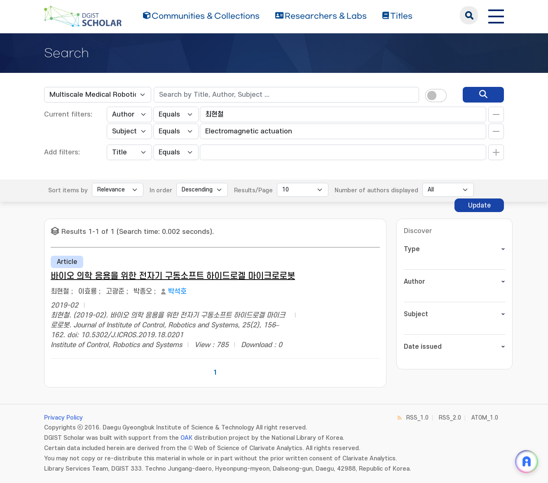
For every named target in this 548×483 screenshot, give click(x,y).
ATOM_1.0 (484, 418)
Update (479, 205)
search (469, 15)
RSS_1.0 (417, 418)
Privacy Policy (63, 417)
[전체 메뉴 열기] (496, 15)
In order (161, 190)
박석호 (177, 291)
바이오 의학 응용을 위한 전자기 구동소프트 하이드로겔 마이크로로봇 (173, 276)
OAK (186, 437)
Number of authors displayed (376, 190)
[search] (483, 95)
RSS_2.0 (450, 418)
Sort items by (68, 190)
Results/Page (253, 190)
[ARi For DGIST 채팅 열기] (526, 461)
